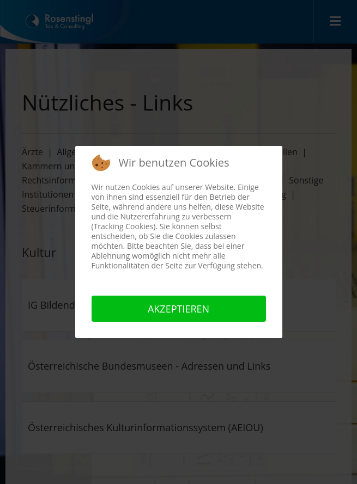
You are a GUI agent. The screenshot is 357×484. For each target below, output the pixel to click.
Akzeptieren (178, 308)
